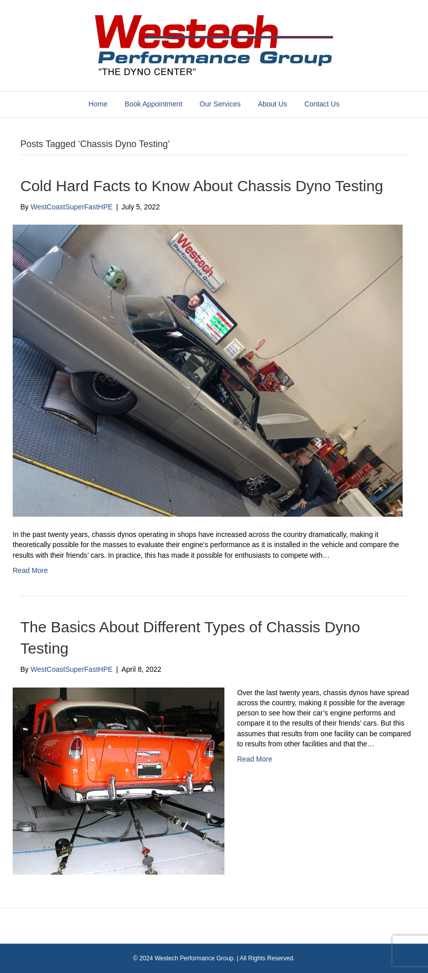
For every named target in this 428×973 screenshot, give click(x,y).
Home (97, 104)
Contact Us (321, 104)
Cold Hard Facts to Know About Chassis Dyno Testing (201, 185)
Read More (30, 570)
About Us (272, 104)
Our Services (220, 104)
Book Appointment (154, 104)
